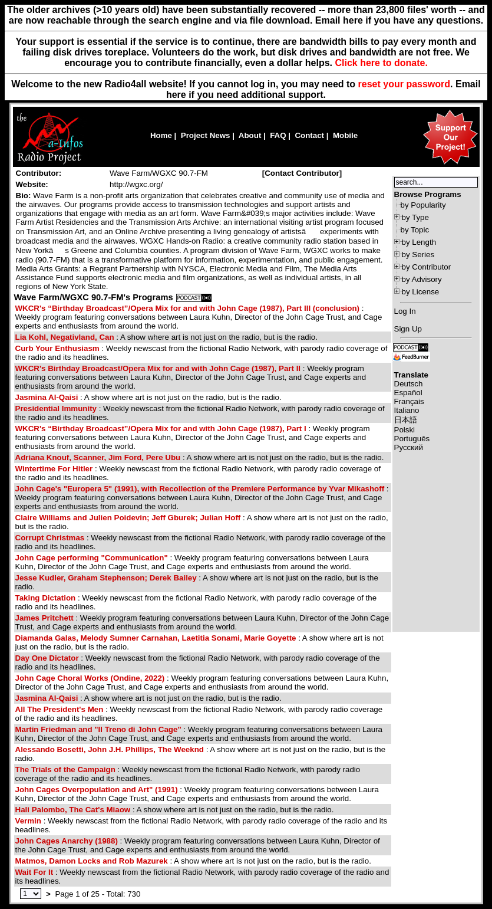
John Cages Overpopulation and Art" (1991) (96, 789)
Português (412, 438)
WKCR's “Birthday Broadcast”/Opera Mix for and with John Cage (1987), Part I (160, 428)
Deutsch (408, 383)
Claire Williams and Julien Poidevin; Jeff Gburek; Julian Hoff (128, 517)
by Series (418, 254)
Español (408, 392)
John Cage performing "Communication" (91, 557)
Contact (309, 135)
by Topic (415, 229)
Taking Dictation (45, 597)
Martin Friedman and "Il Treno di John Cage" (98, 729)
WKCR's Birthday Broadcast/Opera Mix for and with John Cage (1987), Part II (159, 368)
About (250, 135)
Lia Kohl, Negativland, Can (64, 337)
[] (302, 173)
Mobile (345, 135)
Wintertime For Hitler (54, 468)
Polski (404, 429)
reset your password (404, 84)
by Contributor (426, 266)
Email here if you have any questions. (399, 20)
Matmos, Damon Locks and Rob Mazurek (91, 861)
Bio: (23, 195)
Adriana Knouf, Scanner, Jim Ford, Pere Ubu (98, 457)
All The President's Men (59, 709)
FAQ (278, 135)
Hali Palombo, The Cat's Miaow (73, 809)
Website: (32, 184)
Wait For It (34, 872)
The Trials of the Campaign (65, 769)
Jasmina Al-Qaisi (46, 397)
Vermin (28, 820)
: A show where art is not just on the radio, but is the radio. (166, 337)
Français (409, 401)
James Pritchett (44, 617)
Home (161, 135)
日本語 (405, 419)
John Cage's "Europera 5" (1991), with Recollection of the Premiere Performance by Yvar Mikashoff (200, 488)
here (176, 95)
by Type (415, 217)
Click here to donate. (381, 63)
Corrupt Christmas (50, 537)
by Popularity (423, 205)
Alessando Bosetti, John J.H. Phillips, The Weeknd (109, 749)
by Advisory (422, 279)
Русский (408, 447)
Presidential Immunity (56, 408)
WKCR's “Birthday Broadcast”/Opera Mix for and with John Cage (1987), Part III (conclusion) (187, 308)
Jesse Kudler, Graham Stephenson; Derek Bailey (106, 577)
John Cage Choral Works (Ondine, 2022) (90, 678)
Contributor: (39, 173)
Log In (405, 311)
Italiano (407, 410)
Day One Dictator (47, 658)
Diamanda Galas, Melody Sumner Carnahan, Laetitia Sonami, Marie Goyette (155, 638)
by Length (419, 242)
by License (421, 291)
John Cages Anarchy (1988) (66, 840)
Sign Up (408, 328)
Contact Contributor (302, 173)
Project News (205, 135)
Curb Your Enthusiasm (57, 348)
